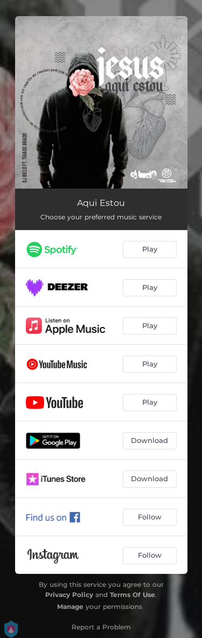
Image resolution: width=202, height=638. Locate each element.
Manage (70, 606)
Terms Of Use (132, 595)
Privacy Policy (69, 595)
